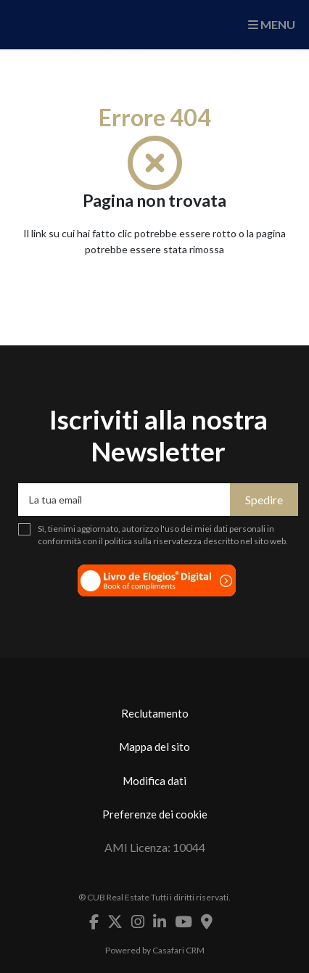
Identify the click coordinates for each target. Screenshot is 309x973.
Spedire (264, 499)
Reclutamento (155, 713)
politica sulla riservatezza (153, 540)
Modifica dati (154, 780)
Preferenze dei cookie (154, 814)
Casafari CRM (178, 950)
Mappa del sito (154, 746)
